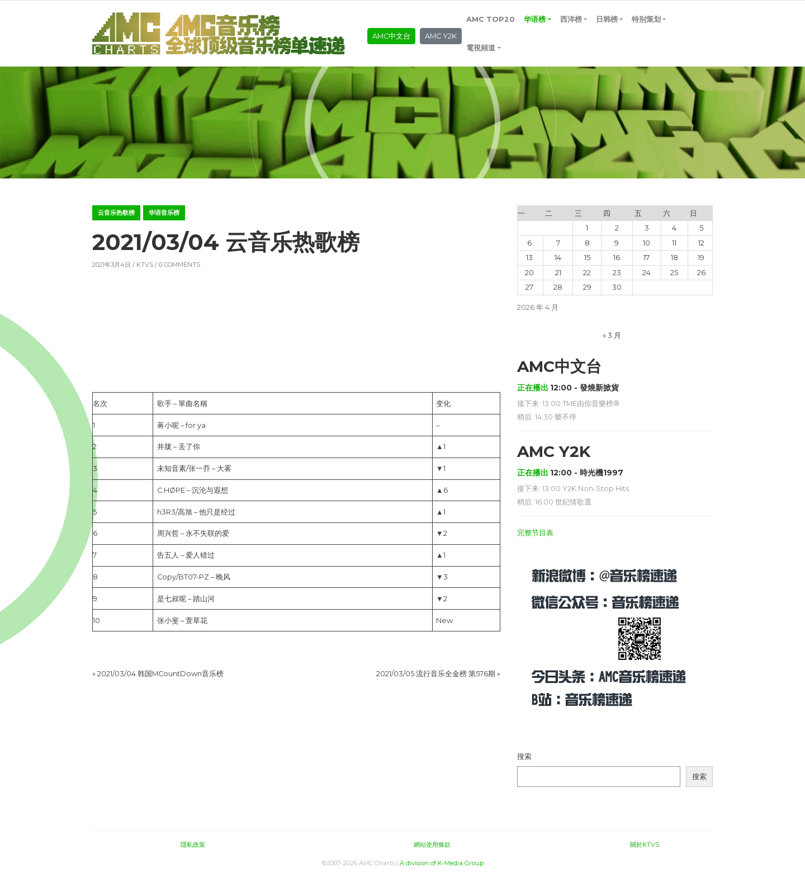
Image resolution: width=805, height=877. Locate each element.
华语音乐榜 (164, 212)
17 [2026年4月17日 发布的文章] (646, 257)
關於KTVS (644, 844)
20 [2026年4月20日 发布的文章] (529, 272)
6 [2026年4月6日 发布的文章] (529, 243)
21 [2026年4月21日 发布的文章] (558, 272)
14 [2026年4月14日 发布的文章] (558, 257)
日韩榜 (607, 19)
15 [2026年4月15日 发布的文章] (587, 257)
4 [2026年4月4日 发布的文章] (674, 228)
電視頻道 (480, 48)
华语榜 (535, 19)
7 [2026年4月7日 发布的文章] (558, 243)
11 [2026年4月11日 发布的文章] (674, 243)
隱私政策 (193, 844)
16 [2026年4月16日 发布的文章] (616, 257)
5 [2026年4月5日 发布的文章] (701, 228)
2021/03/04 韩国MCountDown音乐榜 (160, 673)
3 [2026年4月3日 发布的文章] (647, 228)
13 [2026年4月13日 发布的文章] (529, 257)
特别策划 (646, 19)
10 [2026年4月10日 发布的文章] (646, 243)
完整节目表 (535, 533)
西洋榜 (571, 19)
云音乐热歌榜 (116, 212)
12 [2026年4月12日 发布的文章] (701, 243)
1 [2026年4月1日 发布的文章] (587, 228)
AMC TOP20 (490, 19)
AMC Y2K (441, 36)
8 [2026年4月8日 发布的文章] (587, 243)
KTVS (144, 264)
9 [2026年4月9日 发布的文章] (616, 243)
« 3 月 (612, 335)
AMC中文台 (391, 36)
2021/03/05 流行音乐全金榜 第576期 (435, 673)
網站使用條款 (432, 844)
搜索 (524, 756)
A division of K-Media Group (442, 863)
